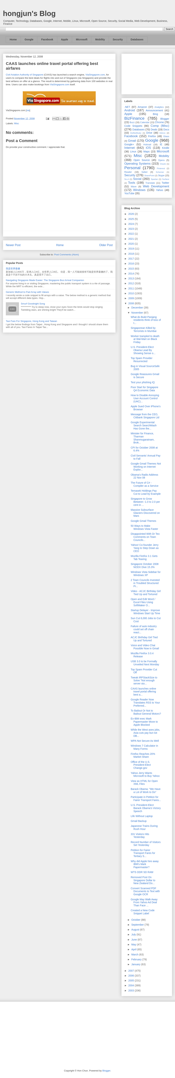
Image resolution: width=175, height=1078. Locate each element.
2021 (131, 238)
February (136, 959)
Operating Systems (137, 163)
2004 (131, 985)
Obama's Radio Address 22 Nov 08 (144, 476)
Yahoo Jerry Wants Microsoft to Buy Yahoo (145, 775)
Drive (149, 132)
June (134, 939)
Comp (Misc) (160, 125)
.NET (127, 106)
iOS (148, 148)
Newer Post (13, 245)
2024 (131, 223)
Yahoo (159, 190)
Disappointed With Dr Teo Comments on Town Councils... (145, 536)
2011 (131, 288)
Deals (154, 129)
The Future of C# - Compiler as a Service (144, 484)
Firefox (152, 136)
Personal (132, 168)
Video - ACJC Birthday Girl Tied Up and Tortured (146, 593)
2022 (131, 233)
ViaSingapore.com (95, 74)
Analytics (159, 107)
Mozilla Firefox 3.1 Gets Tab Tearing (144, 558)
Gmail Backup (139, 821)
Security (118, 39)
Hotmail (147, 144)
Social (137, 179)
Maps (146, 151)
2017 (131, 258)
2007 (131, 970)
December (137, 307)
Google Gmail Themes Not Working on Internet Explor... (146, 466)
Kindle (165, 147)
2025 (131, 219)
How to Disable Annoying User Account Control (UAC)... (145, 398)
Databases (137, 39)
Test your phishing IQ (143, 382)
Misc (16, 123)
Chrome (159, 122)
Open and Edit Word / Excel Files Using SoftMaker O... (143, 602)
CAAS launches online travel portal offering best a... (143, 691)
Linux (133, 151)
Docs (166, 129)
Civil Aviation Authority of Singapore (24, 74)
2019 (131, 248)
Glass (166, 136)
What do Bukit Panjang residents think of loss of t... (146, 320)
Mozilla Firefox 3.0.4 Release (142, 655)
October (136, 919)
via (28, 110)
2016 (131, 263)
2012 (131, 283)
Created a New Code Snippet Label (143, 912)
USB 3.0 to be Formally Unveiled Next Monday (145, 663)
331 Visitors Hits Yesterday (140, 836)
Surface (165, 179)
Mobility (100, 39)
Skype (161, 175)
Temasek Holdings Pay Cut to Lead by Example (146, 492)
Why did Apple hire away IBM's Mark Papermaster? (145, 864)
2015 (131, 268)
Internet (129, 148)
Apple (64, 39)
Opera (161, 160)
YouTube (129, 193)
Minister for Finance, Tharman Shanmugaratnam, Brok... (142, 438)
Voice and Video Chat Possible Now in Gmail (145, 647)
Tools (131, 182)
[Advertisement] (146, 73)
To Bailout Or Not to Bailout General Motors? (146, 712)
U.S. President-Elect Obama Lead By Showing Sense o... (143, 350)
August (135, 929)
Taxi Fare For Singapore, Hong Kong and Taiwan (31, 321)
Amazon (142, 106)
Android (129, 110)
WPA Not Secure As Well (145, 740)
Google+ (129, 144)
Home (13, 39)
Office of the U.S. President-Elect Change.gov (141, 765)
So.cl (126, 179)
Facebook (47, 39)
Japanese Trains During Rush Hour (144, 827)
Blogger (164, 118)
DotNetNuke (135, 133)
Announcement (154, 110)
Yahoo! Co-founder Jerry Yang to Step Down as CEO (145, 548)
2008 (131, 303)
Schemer (160, 172)
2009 (131, 298)
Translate (150, 183)
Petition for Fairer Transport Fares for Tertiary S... (143, 853)
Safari (144, 172)
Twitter (165, 182)
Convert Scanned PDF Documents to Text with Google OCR (145, 891)
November (137, 312)
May (134, 944)
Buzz (132, 122)
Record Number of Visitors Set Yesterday (146, 844)
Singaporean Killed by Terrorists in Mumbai (143, 329)
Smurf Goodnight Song (33, 303)
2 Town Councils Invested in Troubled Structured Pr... (145, 583)
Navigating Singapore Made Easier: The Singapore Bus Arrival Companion (45, 280)
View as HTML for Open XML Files (144, 783)
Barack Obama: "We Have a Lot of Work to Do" (145, 791)
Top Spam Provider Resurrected (141, 360)
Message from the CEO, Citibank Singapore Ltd (145, 416)
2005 (131, 980)
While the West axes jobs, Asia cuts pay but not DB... (145, 732)
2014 (131, 273)
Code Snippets (133, 125)
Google (29, 39)
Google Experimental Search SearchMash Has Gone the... (144, 425)
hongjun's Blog (29, 13)
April (134, 949)
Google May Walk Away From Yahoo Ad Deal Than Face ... (144, 902)
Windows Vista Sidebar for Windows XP (146, 574)
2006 (131, 975)
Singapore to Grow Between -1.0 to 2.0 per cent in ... (145, 501)
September (137, 924)
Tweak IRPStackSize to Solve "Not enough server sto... (144, 680)
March (135, 954)
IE (161, 144)
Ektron (162, 133)
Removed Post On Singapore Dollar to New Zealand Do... (143, 880)
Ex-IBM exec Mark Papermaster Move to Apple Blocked (144, 721)
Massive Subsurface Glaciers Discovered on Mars (145, 512)
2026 (131, 213)
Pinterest (161, 168)
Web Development (156, 186)
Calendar (144, 122)
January (136, 964)
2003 (131, 990)
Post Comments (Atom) (66, 254)
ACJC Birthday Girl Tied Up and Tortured (144, 639)
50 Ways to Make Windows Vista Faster (144, 527)
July (134, 934)
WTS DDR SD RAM (142, 872)
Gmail (132, 140)
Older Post (106, 245)
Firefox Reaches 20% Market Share (143, 755)
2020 (131, 243)
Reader (128, 172)
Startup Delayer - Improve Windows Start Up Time (145, 612)
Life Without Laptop (142, 816)
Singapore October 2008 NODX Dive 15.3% (145, 566)
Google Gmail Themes (143, 520)
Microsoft (81, 39)
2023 (131, 228)
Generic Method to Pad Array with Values (27, 292)
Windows (139, 190)
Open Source (141, 160)
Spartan (154, 179)
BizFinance (134, 118)
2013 (131, 278)
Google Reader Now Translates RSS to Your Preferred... (145, 702)
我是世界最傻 (13, 268)
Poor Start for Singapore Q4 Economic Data (144, 389)
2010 (131, 293)
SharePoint (149, 175)
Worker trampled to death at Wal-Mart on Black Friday (145, 339)
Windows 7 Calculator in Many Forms (144, 747)
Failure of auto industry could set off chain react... (144, 629)
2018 (131, 253)
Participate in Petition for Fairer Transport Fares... (146, 799)
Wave (134, 186)
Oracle (163, 164)
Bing (155, 114)
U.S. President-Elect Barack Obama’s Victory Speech (146, 808)
